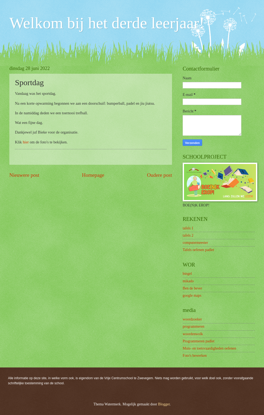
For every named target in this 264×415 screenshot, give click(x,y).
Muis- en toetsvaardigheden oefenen (209, 348)
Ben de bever (192, 288)
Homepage (93, 175)
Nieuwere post (24, 175)
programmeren (193, 326)
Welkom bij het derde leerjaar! (106, 23)
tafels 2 (188, 235)
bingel (187, 274)
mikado (188, 281)
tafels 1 (188, 228)
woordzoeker (192, 319)
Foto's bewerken (195, 356)
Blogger (164, 404)
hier (26, 142)
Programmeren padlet (198, 341)
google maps (192, 295)
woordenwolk (193, 334)
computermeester (195, 243)
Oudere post (159, 175)
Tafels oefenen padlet (198, 250)
